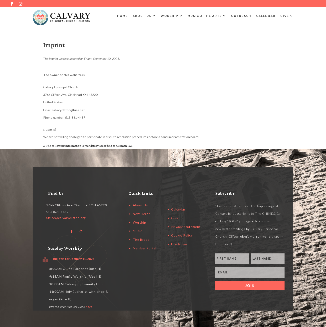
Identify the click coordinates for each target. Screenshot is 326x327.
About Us (142, 16)
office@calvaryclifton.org (66, 218)
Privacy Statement (186, 227)
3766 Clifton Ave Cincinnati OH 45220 (76, 205)
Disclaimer (179, 244)
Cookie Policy (182, 235)
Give (284, 16)
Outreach (241, 16)
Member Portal (144, 248)
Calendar (265, 16)
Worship (169, 16)
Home (122, 16)
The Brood (141, 239)
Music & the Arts (205, 16)
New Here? (141, 214)
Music (137, 231)
